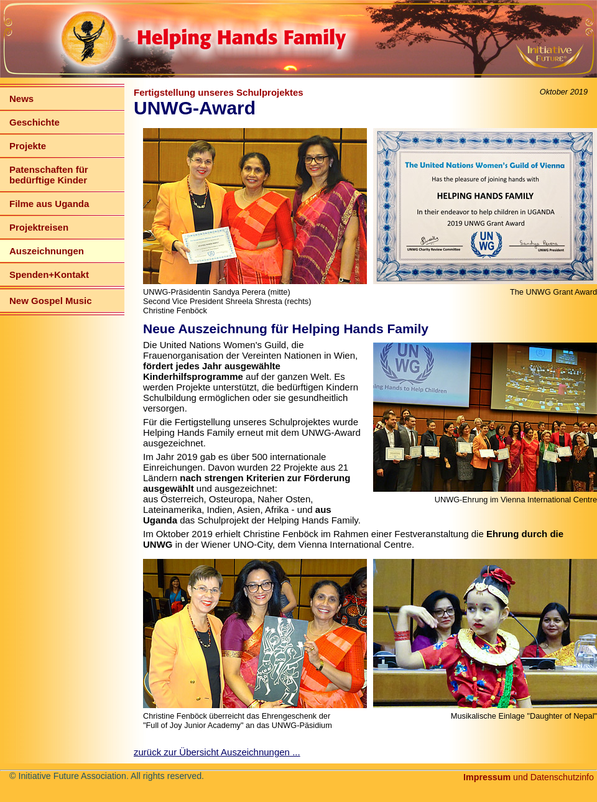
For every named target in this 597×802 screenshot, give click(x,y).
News (21, 98)
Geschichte (34, 122)
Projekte (27, 146)
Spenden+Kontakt (49, 274)
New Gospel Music (50, 300)
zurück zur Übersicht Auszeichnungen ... (217, 752)
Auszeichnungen (46, 251)
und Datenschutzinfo (528, 777)
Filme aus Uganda (49, 203)
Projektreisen (38, 227)
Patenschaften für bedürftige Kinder (48, 174)
